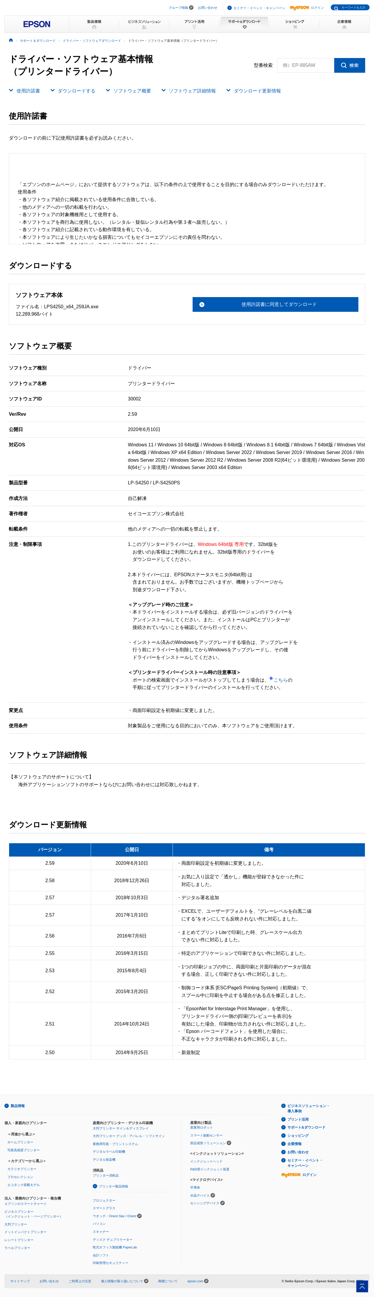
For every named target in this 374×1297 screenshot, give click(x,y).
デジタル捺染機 (104, 1159)
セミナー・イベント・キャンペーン (259, 8)
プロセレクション (20, 1177)
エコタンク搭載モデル (23, 1185)
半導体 (195, 1187)
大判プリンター (15, 1224)
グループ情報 (178, 7)
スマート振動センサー (206, 1135)
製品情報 (18, 1106)
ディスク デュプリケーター (113, 1239)
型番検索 (263, 65)
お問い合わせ (207, 7)
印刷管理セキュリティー (110, 1263)
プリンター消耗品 (106, 1175)
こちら (278, 680)
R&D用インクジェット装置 (209, 1169)
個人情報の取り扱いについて (124, 1281)
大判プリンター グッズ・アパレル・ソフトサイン (129, 1136)
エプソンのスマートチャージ (25, 1203)
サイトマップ (20, 1281)
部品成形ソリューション (208, 1143)
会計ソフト (101, 1255)
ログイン (307, 7)
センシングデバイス (204, 1203)
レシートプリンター (19, 1240)
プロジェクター (104, 1200)
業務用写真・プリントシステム (115, 1144)
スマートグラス (104, 1208)
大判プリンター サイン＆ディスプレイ (121, 1128)
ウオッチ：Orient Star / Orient (114, 1216)
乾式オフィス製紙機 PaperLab (115, 1247)
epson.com (195, 1281)
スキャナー (101, 1231)
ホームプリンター (20, 1142)
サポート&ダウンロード (306, 1127)
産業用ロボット (201, 1127)
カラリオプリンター (22, 1169)
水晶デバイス (200, 1195)
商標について (168, 1281)
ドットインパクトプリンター (25, 1232)
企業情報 (294, 1144)
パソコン (99, 1223)
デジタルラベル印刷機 (109, 1151)
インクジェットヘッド (206, 1161)
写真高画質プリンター (23, 1150)
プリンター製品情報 (113, 1186)
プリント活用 (298, 1119)
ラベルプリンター (17, 1248)
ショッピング (298, 1136)
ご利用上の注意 (80, 1281)
